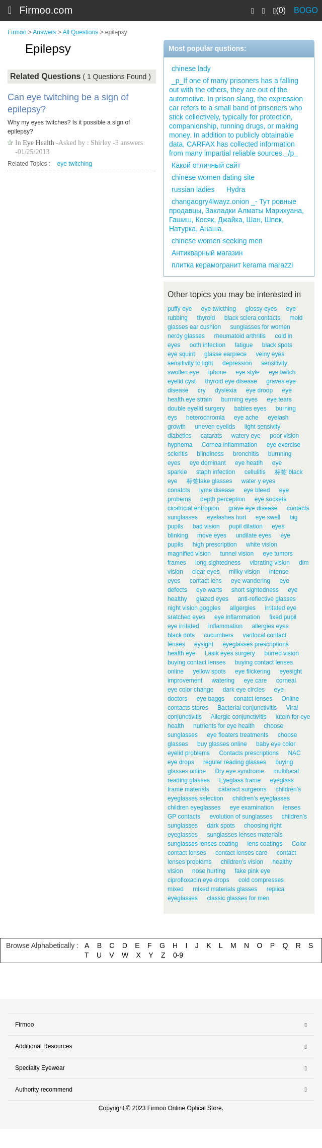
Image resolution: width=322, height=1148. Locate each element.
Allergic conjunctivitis (239, 716)
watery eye (246, 435)
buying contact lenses (196, 662)
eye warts (209, 589)
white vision (261, 544)
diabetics (179, 435)
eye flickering (252, 671)
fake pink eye (252, 870)
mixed (176, 889)
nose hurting (208, 870)
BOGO (306, 10)
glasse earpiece (225, 354)
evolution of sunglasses (241, 816)
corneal (286, 680)
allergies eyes (270, 626)
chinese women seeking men (217, 241)
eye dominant (208, 462)
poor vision (284, 435)
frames (177, 562)
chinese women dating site (213, 177)
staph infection (215, 472)
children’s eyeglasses (261, 798)
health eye (181, 653)
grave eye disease (252, 508)
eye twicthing (218, 308)
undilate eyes (253, 535)
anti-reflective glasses (266, 598)
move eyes (211, 535)
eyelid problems (189, 753)
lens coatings (264, 843)
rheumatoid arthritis (240, 336)
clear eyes (206, 571)
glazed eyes (212, 598)
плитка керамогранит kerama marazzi (232, 265)
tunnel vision (237, 553)
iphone (217, 372)
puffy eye (180, 308)
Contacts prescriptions (249, 753)
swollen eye (183, 372)
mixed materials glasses (225, 889)
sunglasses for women (260, 326)
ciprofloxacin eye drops (198, 880)
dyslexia (225, 390)
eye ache (246, 417)
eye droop (259, 390)
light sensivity (262, 426)
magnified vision (189, 553)
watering (223, 680)
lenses (291, 807)
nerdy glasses (186, 336)
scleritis (178, 453)
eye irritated (183, 626)
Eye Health (38, 143)
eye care (255, 680)
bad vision (206, 526)
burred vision (281, 653)
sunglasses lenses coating (203, 843)
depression (237, 363)
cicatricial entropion (193, 508)
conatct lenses (252, 698)
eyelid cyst (182, 381)
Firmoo (17, 32)
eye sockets (270, 499)
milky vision (244, 571)
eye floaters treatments (237, 734)
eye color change (190, 689)
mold (295, 317)
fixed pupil (282, 617)
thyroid (206, 317)
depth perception (222, 499)
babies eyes (250, 408)
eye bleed (257, 490)
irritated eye (280, 608)
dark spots (220, 825)
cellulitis (255, 472)
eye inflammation (237, 617)
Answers (44, 32)
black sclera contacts (252, 317)
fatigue (243, 345)
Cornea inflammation (230, 444)
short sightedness (255, 589)
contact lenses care (241, 852)
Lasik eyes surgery (230, 653)
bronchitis (246, 453)
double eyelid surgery (196, 408)
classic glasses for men (238, 898)
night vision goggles (194, 608)
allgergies (243, 608)
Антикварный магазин (207, 253)
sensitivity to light (190, 363)
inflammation (225, 626)
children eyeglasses (194, 807)
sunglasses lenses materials (244, 834)
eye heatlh (249, 462)
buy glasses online (222, 744)
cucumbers (218, 635)
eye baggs (210, 698)
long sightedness (217, 562)
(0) (279, 11)
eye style (247, 372)
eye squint (181, 354)
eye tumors (277, 553)
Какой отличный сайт (206, 165)
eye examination (252, 807)
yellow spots (209, 671)
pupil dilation (246, 526)
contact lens (206, 580)
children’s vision (242, 861)
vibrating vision (269, 562)
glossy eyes (261, 308)
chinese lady (191, 68)
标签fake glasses (209, 481)
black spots (277, 345)
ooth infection (207, 345)
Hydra (235, 189)
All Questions (80, 32)
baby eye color (275, 744)
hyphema (180, 444)
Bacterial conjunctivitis (247, 707)
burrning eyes (239, 399)
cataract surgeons (242, 789)
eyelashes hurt (226, 517)
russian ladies (193, 189)
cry (202, 390)
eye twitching (74, 163)
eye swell (268, 517)
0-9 (178, 955)
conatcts (179, 490)
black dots (181, 635)
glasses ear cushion (194, 326)
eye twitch (282, 372)
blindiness (210, 453)
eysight (203, 644)
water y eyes (258, 481)
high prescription (215, 544)
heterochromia (205, 417)
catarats (211, 435)
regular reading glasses (234, 762)
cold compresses (261, 880)
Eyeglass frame (240, 780)
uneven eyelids (215, 426)
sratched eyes (186, 617)
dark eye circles (244, 689)
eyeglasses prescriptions (255, 644)
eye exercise (283, 444)
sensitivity (274, 363)
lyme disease (216, 490)
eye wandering (250, 580)
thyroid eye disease (231, 381)
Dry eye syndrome (239, 771)
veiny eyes (270, 354)
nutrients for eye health (224, 725)
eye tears (279, 399)
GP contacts (184, 816)
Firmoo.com (46, 10)
